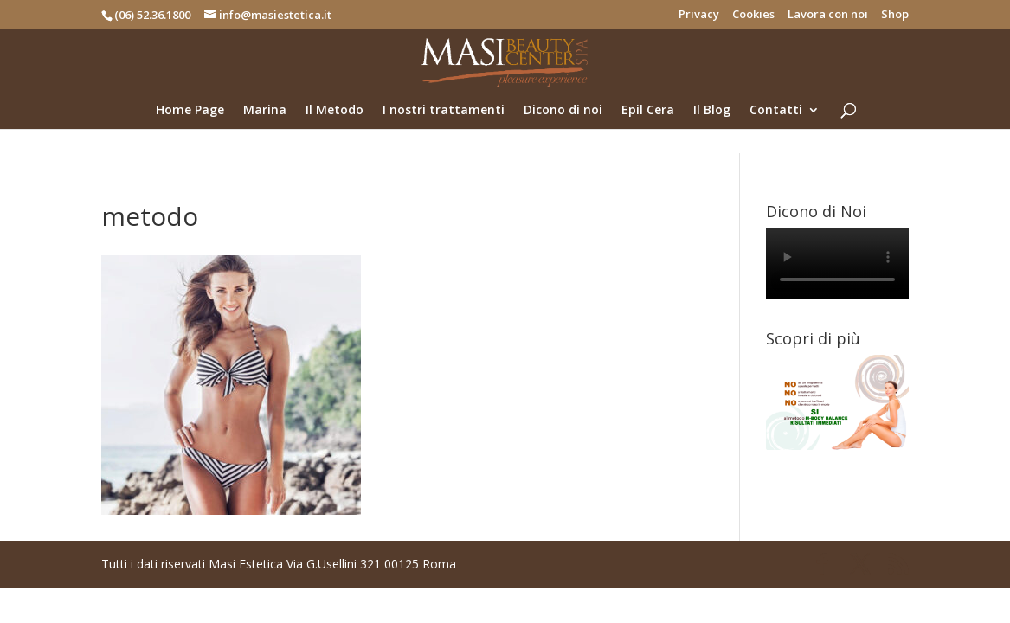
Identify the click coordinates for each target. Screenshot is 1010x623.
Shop (895, 15)
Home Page (190, 111)
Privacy (699, 15)
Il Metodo (334, 111)
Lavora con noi (828, 15)
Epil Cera (647, 111)
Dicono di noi (563, 111)
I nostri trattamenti (444, 111)
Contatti (775, 111)
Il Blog (711, 111)
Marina (264, 111)
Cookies (753, 15)
